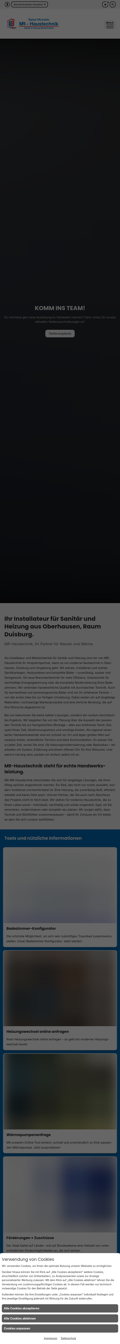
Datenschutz (68, 1338)
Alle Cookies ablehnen (20, 1318)
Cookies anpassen (17, 1328)
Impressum (50, 1338)
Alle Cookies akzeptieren (21, 1308)
